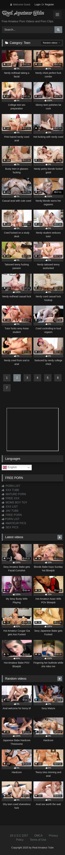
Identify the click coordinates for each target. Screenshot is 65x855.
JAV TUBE (10, 510)
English (10, 467)
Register (49, 4)
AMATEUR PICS (14, 523)
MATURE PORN (14, 494)
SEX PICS (10, 527)
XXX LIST (10, 506)
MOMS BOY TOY (14, 502)
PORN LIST (11, 485)
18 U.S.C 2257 (19, 835)
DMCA (38, 835)
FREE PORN (12, 514)
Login (37, 4)
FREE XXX (10, 498)
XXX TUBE (10, 490)
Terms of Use (38, 839)
